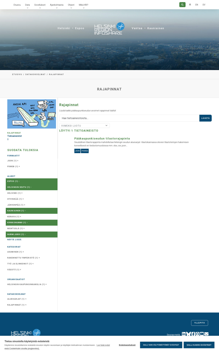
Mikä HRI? (83, 5)
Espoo (79, 28)
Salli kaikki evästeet (199, 345)
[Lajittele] (84, 125)
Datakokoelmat (35, 74)
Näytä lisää (14, 240)
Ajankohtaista (56, 5)
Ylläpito (199, 323)
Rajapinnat (56, 74)
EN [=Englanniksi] (196, 4)
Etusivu (17, 5)
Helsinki (64, 28)
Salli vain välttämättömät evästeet (161, 345)
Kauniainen (155, 28)
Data (27, 5)
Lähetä (205, 118)
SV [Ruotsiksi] (204, 4)
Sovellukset (39, 5)
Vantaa (137, 28)
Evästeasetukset (127, 345)
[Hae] (182, 4)
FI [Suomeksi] (190, 4)
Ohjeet (71, 5)
